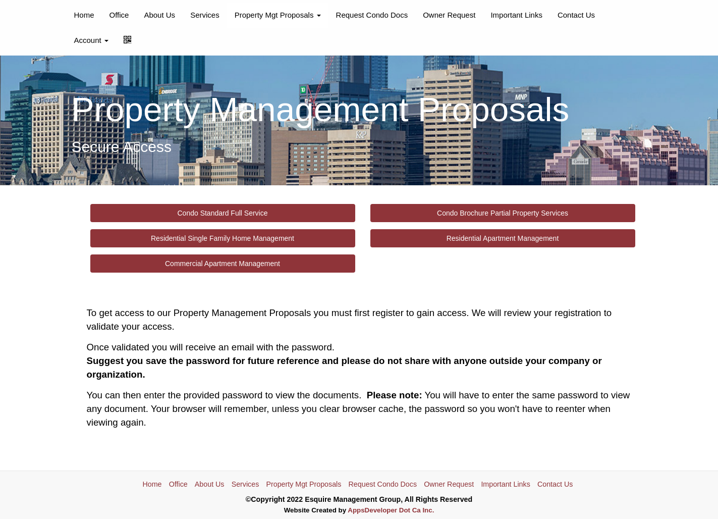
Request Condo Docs (372, 15)
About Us (159, 15)
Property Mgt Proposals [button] (278, 15)
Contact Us (576, 15)
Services (204, 15)
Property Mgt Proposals (303, 484)
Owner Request (449, 15)
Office (119, 15)
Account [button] (91, 40)
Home (84, 15)
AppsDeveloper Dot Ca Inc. (391, 510)
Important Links (516, 15)
